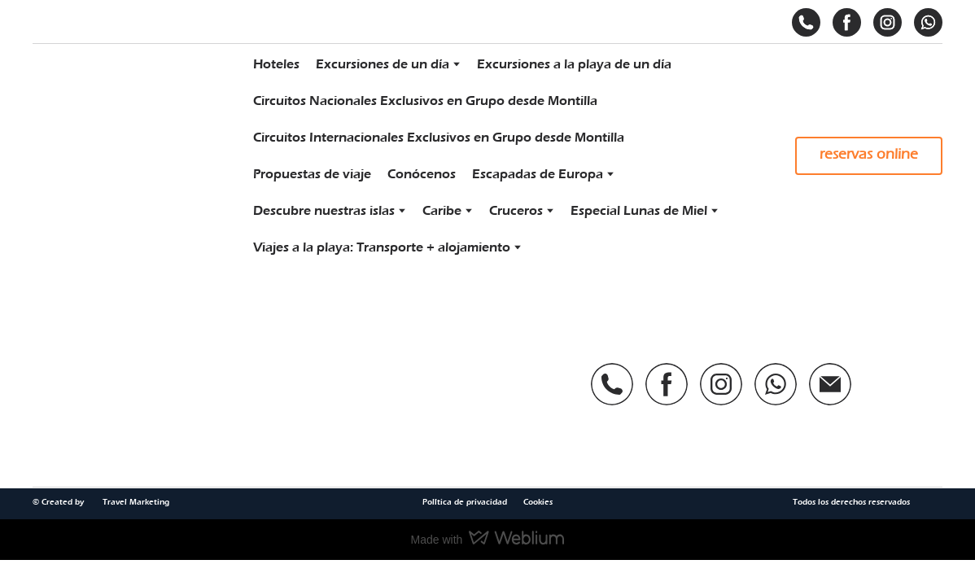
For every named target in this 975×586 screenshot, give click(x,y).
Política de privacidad (464, 502)
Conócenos (421, 174)
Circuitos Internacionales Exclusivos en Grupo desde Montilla (438, 137)
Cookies (538, 502)
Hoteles (276, 64)
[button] (806, 22)
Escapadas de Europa (537, 174)
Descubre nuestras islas (324, 210)
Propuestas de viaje (312, 174)
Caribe (441, 210)
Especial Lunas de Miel (639, 210)
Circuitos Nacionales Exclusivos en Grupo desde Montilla (425, 101)
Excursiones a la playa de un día (574, 64)
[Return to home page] (129, 155)
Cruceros (516, 210)
